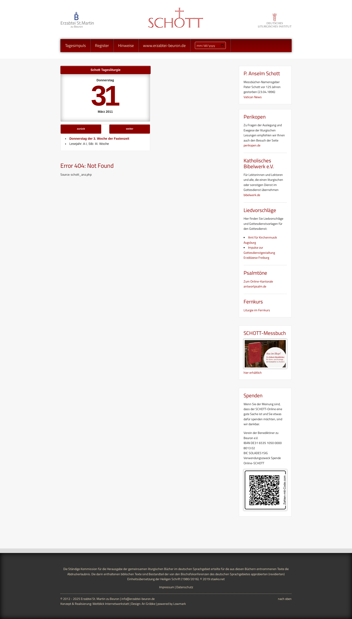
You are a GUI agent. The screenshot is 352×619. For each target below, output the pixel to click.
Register (102, 45)
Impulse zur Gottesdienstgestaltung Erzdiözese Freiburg (259, 252)
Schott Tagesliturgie (105, 70)
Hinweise (126, 45)
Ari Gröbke (148, 603)
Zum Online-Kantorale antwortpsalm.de (258, 284)
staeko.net (218, 579)
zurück (81, 128)
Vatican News (253, 97)
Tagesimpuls (75, 45)
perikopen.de (252, 145)
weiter (129, 128)
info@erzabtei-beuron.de (138, 598)
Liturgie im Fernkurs (257, 310)
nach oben (285, 598)
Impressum (166, 587)
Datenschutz (184, 587)
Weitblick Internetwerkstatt (110, 603)
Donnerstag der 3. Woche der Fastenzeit (99, 138)
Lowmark (179, 603)
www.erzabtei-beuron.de (164, 45)
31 (104, 96)
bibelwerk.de (252, 194)
